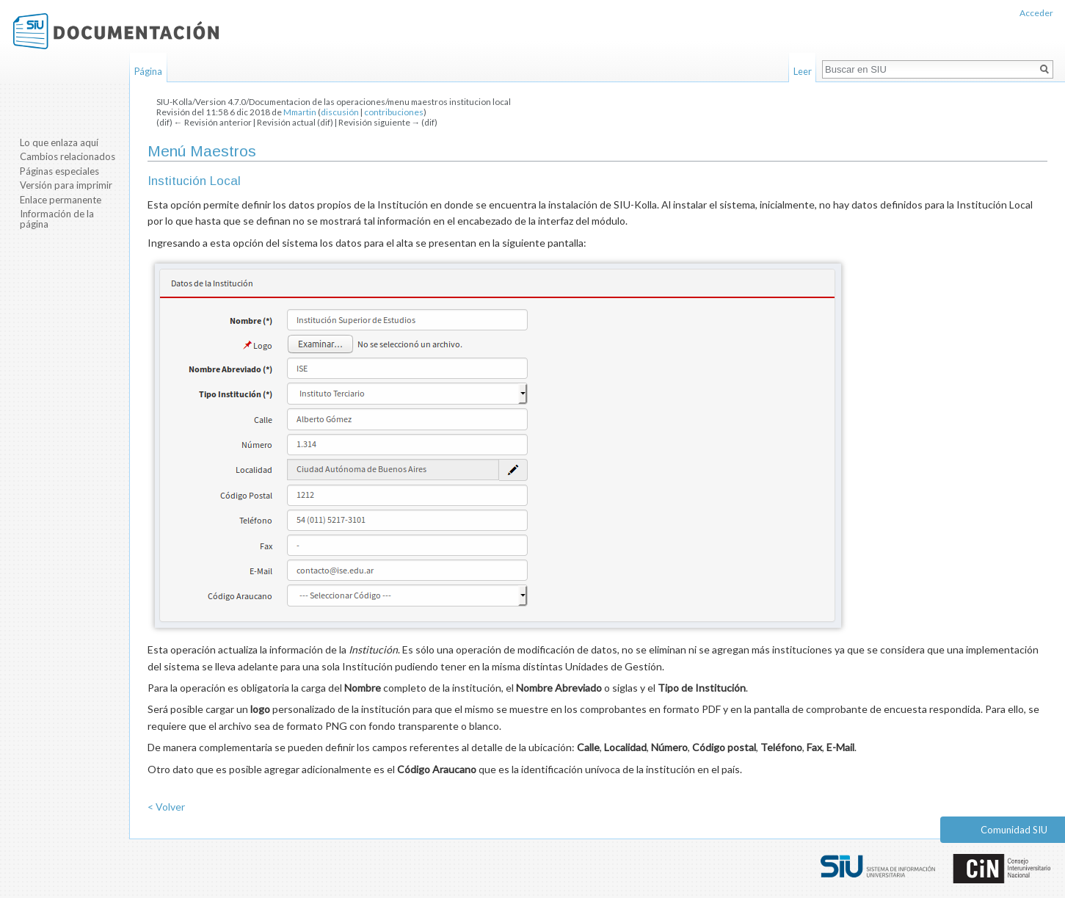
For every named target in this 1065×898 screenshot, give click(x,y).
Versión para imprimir (66, 185)
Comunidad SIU (1014, 830)
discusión (340, 111)
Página (148, 71)
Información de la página (57, 219)
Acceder (1036, 12)
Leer (802, 71)
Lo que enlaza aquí (59, 142)
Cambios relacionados (67, 156)
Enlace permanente (60, 200)
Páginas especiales (59, 171)
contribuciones (394, 111)
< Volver (166, 806)
